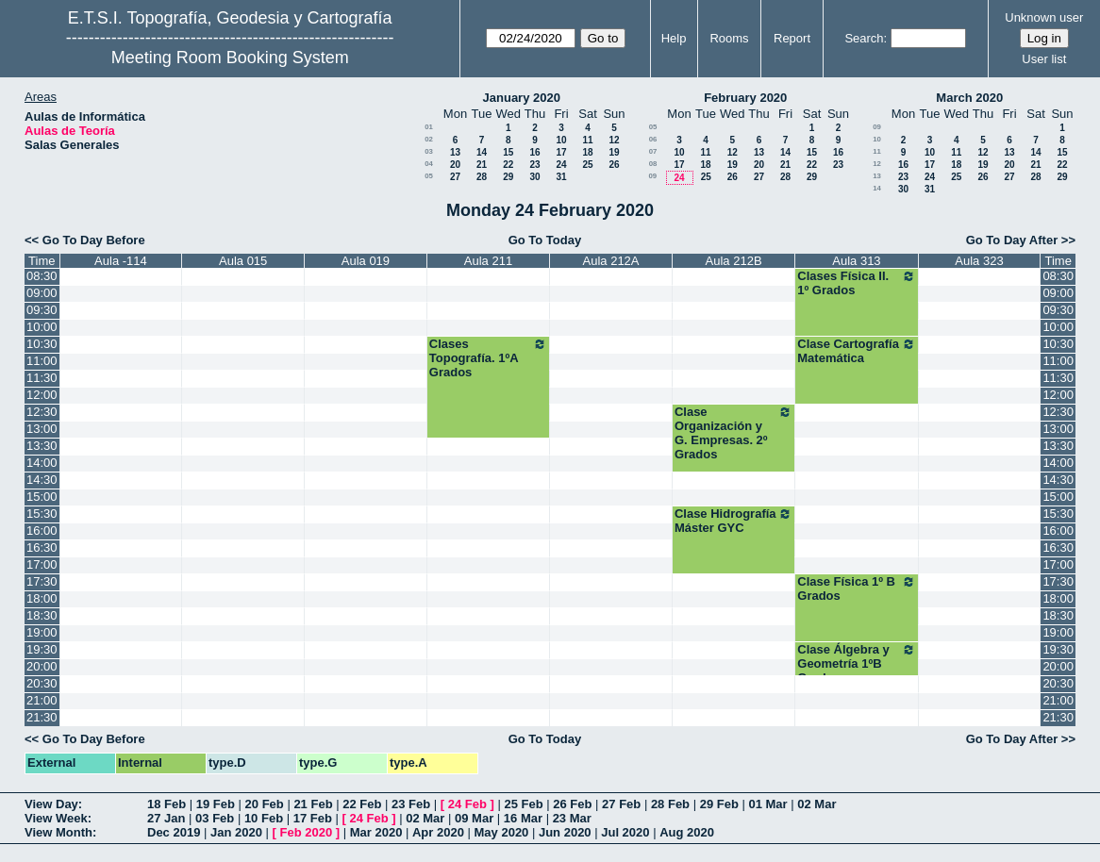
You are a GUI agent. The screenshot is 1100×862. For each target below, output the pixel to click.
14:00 (42, 463)
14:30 (42, 479)
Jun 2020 (565, 832)
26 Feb (572, 804)
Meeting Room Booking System (230, 57)
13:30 (42, 446)
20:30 (42, 683)
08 (653, 163)
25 (587, 164)
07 (653, 151)
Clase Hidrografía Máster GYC (733, 520)
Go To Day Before (93, 240)
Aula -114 (120, 261)
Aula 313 (856, 261)
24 (561, 164)
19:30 (42, 649)
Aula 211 (488, 261)
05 (429, 176)
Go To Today (545, 240)
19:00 (42, 632)
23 (534, 164)
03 (429, 151)
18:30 (42, 615)
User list (1044, 59)
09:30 (42, 310)
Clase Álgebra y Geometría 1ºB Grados (856, 663)
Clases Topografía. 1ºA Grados (488, 358)
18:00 (42, 598)
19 (613, 152)
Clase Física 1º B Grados (856, 588)
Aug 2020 (686, 832)
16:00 (42, 530)
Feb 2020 (306, 832)
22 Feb (361, 804)
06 (653, 139)
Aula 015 (243, 261)
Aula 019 (366, 261)
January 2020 (521, 98)
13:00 (42, 429)
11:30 (42, 378)
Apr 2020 (438, 832)
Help (674, 38)
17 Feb (312, 818)
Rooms (728, 38)
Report (792, 38)
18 (587, 152)
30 (534, 177)
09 (652, 176)
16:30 (42, 547)
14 (481, 152)
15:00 (42, 496)
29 (508, 177)
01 (429, 127)
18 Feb (166, 804)
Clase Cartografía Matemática (856, 351)
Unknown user (1044, 17)
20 (455, 164)
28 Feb (670, 804)
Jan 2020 (236, 832)
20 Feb (264, 804)
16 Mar (523, 818)
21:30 (42, 717)
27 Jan (166, 818)
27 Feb (621, 804)
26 (613, 164)
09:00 (42, 293)
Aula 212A (611, 261)
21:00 (42, 700)
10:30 (42, 344)
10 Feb (263, 818)
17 (561, 152)
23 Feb (411, 804)
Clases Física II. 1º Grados (856, 283)
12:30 (42, 412)
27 (455, 177)
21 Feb (312, 804)
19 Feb (215, 804)
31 (561, 177)
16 (534, 152)
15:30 (42, 513)
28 (481, 177)
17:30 (42, 581)
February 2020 (745, 98)
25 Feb (523, 804)
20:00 (42, 666)
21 (481, 164)
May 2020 (502, 832)
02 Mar (816, 804)
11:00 (42, 361)
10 (561, 140)
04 (429, 163)
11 (587, 140)
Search (863, 38)
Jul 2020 (625, 832)
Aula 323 (979, 261)
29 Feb (719, 804)
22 (508, 164)
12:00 (42, 395)
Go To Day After (1012, 240)
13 (455, 152)
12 (613, 140)
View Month (58, 832)
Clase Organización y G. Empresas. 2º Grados (733, 433)
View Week (56, 818)
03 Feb (214, 818)
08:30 (42, 276)
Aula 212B (734, 261)
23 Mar (572, 818)
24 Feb (467, 804)
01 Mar (767, 804)
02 (429, 139)
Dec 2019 (173, 832)
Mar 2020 (376, 832)
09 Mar (474, 818)
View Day (51, 804)
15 (508, 152)
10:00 (42, 327)
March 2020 (969, 98)
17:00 (42, 564)
